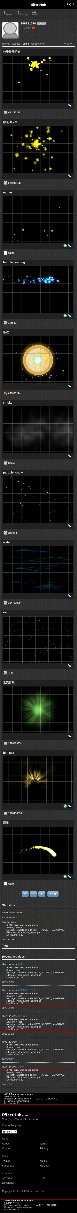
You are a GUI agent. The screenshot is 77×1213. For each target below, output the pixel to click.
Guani (11, 253)
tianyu (11, 463)
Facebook (8, 1165)
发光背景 (23, 1016)
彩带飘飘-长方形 (27, 990)
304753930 (14, 603)
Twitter (6, 1160)
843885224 (14, 393)
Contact (6, 1148)
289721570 (28, 23)
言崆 (10, 672)
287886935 (14, 743)
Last (53, 894)
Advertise (7, 1178)
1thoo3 (12, 322)
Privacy (44, 1148)
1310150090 (15, 813)
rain (20, 1041)
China (29, 27)
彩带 (20, 964)
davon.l (12, 533)
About (5, 1143)
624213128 (14, 112)
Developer (8, 1182)
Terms (43, 1143)
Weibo (43, 1160)
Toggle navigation (5, 4)
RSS (42, 1178)
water (21, 1067)
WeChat (44, 1165)
